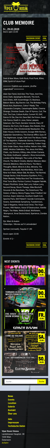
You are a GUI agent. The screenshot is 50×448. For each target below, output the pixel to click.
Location (12, 403)
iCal (44, 38)
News (10, 396)
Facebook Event (33, 38)
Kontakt (12, 410)
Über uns (12, 413)
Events (11, 399)
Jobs (10, 419)
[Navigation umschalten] (44, 6)
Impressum (13, 422)
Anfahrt (5, 443)
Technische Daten (16, 426)
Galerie (11, 406)
